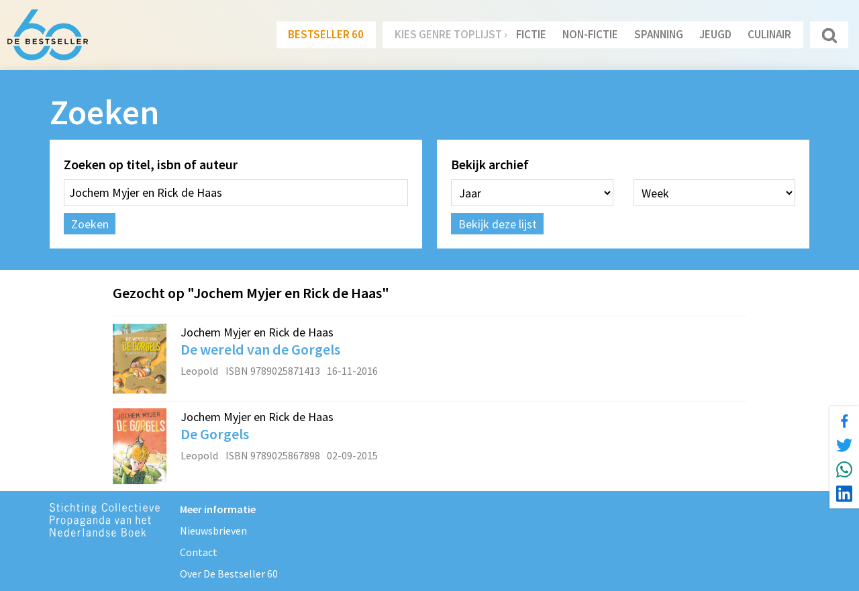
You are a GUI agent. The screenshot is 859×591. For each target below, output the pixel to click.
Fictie (531, 34)
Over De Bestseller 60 (229, 573)
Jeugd (715, 34)
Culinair (769, 34)
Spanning (658, 34)
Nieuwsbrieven (213, 530)
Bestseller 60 (326, 34)
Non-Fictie (590, 34)
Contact (198, 552)
